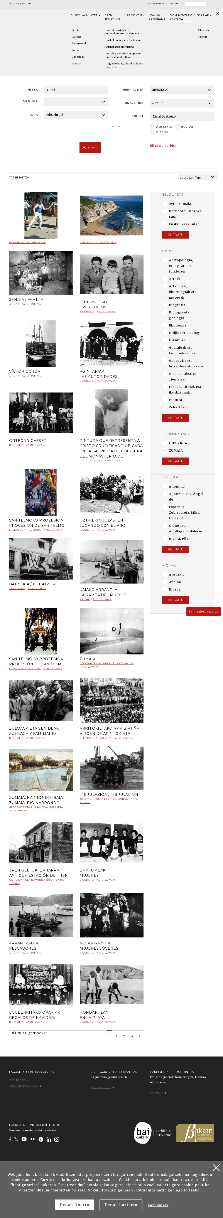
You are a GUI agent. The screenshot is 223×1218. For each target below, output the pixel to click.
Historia (76, 36)
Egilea (137, 116)
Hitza (33, 89)
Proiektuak (135, 15)
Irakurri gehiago (117, 1190)
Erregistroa (156, 4)
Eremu (113, 18)
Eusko (85, 15)
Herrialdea (133, 89)
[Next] (139, 1035)
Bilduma (30, 101)
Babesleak (78, 56)
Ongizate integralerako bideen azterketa (124, 65)
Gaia (34, 114)
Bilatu (90, 147)
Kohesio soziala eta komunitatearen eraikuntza (122, 32)
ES (17, 4)
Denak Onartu (74, 1205)
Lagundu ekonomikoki (25, 1086)
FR (23, 4)
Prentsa (76, 63)
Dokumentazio (181, 17)
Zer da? (76, 30)
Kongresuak (79, 43)
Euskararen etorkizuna (120, 46)
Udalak (157, 17)
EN (29, 4)
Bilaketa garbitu (163, 146)
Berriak (204, 15)
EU (12, 4)
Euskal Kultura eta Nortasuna (123, 40)
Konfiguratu (158, 1205)
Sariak (75, 50)
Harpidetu (158, 1092)
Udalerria (134, 102)
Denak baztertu (121, 1205)
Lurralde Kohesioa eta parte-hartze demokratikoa (123, 55)
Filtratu (175, 235)
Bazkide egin (19, 1080)
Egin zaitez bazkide (203, 611)
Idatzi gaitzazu (102, 1087)
